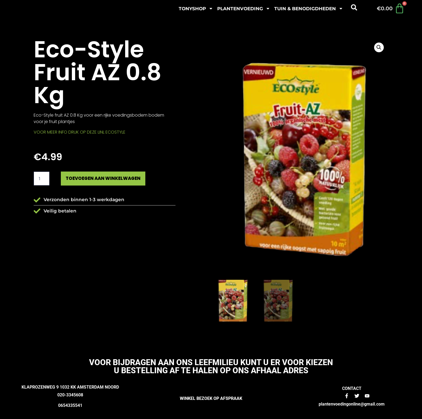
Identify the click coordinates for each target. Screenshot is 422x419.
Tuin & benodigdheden (308, 8)
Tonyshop (196, 8)
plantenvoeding (243, 8)
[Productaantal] (41, 179)
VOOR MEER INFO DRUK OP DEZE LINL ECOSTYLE (79, 132)
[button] (379, 47)
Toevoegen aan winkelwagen (107, 178)
